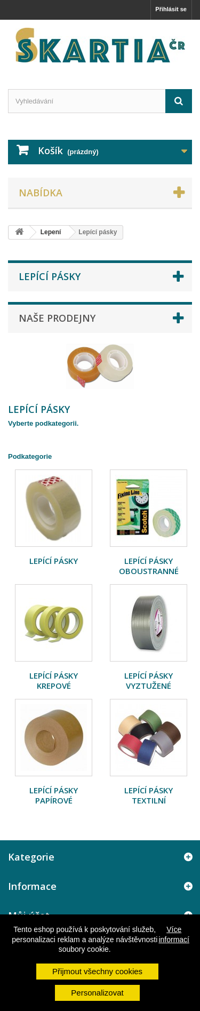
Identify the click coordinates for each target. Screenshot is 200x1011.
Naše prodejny (57, 318)
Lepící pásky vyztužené (148, 680)
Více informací (173, 934)
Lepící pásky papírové (53, 795)
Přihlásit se (171, 9)
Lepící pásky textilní (148, 795)
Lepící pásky (53, 560)
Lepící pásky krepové (53, 680)
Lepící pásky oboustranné (149, 565)
